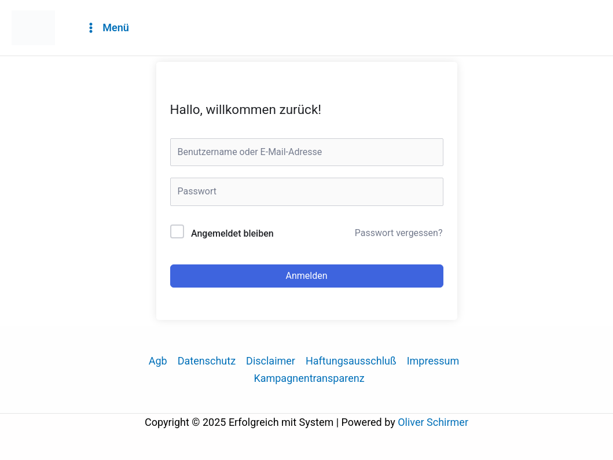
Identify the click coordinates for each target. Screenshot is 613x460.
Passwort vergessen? (399, 232)
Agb (158, 361)
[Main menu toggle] (107, 28)
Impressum (433, 361)
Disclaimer (270, 361)
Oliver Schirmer (433, 422)
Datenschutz (207, 361)
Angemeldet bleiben (232, 233)
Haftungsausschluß (351, 361)
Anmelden (306, 275)
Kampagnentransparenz (309, 378)
